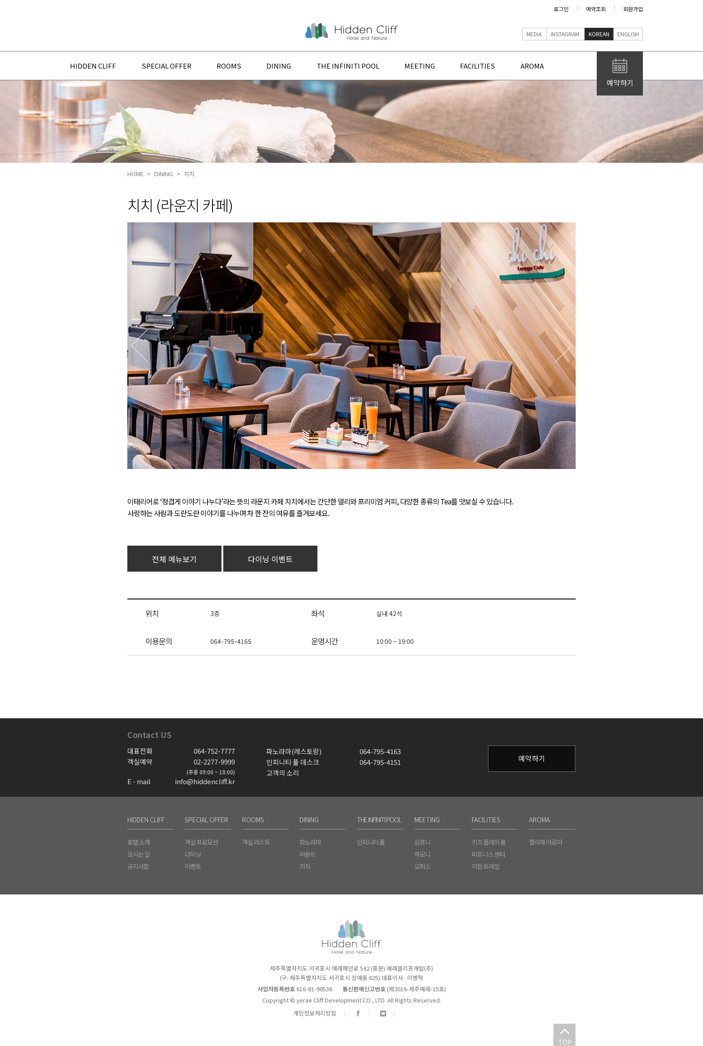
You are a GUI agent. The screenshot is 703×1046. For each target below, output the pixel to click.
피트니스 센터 (488, 854)
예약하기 (531, 758)
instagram (565, 34)
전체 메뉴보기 (174, 558)
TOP (565, 1041)
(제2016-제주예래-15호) (394, 989)
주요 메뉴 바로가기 (60, 22)
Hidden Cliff (351, 31)
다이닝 (193, 854)
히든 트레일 (485, 866)
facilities (496, 65)
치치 (189, 173)
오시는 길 (138, 854)
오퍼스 (422, 866)
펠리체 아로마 (545, 842)
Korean (599, 34)
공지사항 (138, 866)
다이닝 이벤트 (270, 558)
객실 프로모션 (201, 842)
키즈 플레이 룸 (489, 842)
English (628, 34)
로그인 (561, 9)
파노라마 (310, 842)
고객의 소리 (282, 772)
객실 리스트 (256, 842)
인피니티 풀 (371, 842)
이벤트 (193, 866)
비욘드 (307, 854)
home (135, 173)
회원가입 (633, 9)
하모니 (422, 854)
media (534, 34)
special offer (168, 65)
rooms (233, 65)
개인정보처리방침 (314, 1013)
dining (287, 65)
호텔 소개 (138, 842)
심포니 (422, 842)
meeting (435, 65)
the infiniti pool (359, 65)
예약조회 (596, 9)
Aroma (554, 65)
